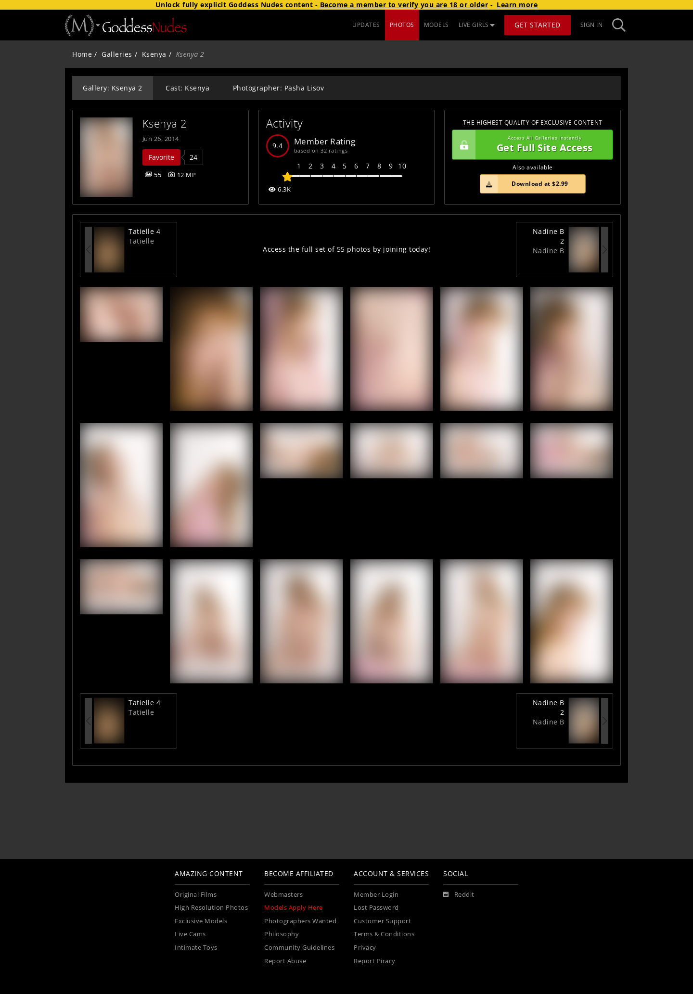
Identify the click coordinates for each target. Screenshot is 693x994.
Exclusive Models (201, 921)
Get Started (537, 24)
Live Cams (190, 934)
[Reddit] (459, 895)
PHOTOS (402, 25)
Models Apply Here (293, 908)
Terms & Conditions (384, 934)
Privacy (365, 947)
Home (82, 54)
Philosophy (281, 934)
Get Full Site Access (530, 145)
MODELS (436, 25)
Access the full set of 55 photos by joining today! (346, 249)
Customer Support (382, 921)
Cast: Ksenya (187, 87)
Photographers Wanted (300, 921)
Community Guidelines (299, 947)
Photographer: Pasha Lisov (278, 87)
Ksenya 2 (164, 123)
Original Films (196, 895)
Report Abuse (285, 961)
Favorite (161, 157)
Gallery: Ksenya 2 (112, 87)
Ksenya (154, 54)
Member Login (376, 895)
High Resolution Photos (211, 908)
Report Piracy (375, 961)
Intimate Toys (196, 947)
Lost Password (376, 908)
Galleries (117, 54)
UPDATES (366, 25)
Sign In (591, 25)
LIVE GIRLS (477, 25)
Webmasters (283, 895)
